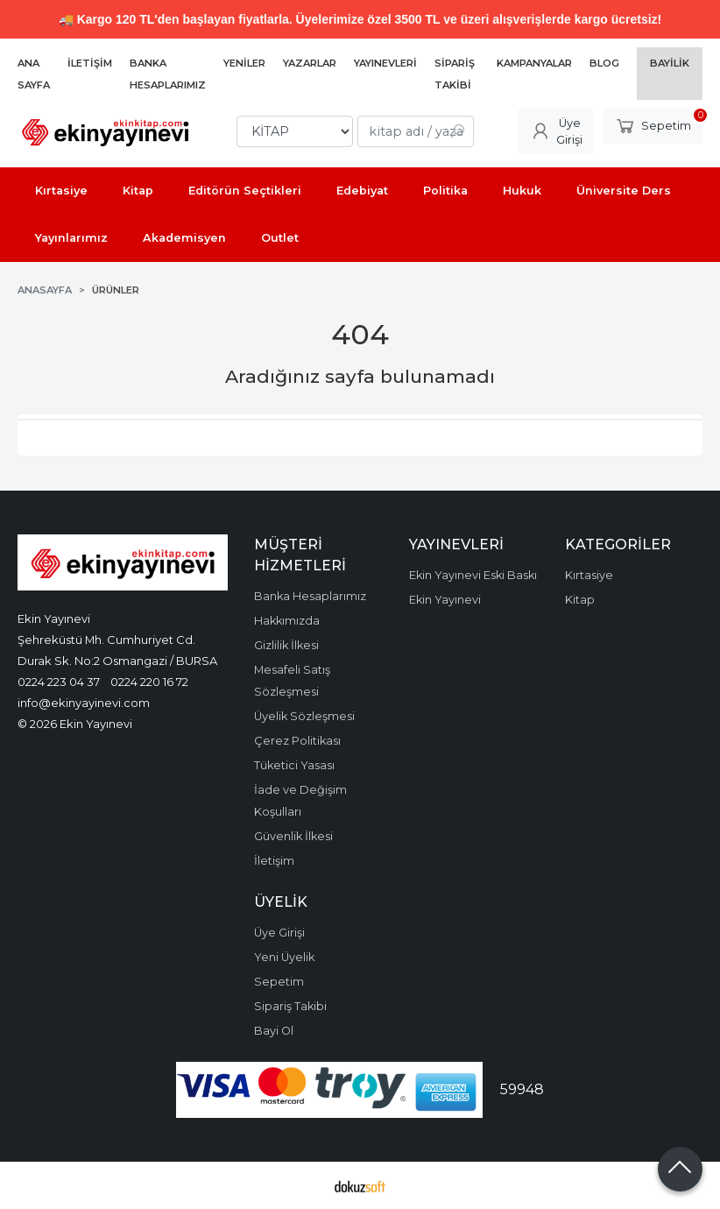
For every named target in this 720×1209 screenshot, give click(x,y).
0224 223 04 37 (59, 682)
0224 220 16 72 (149, 682)
